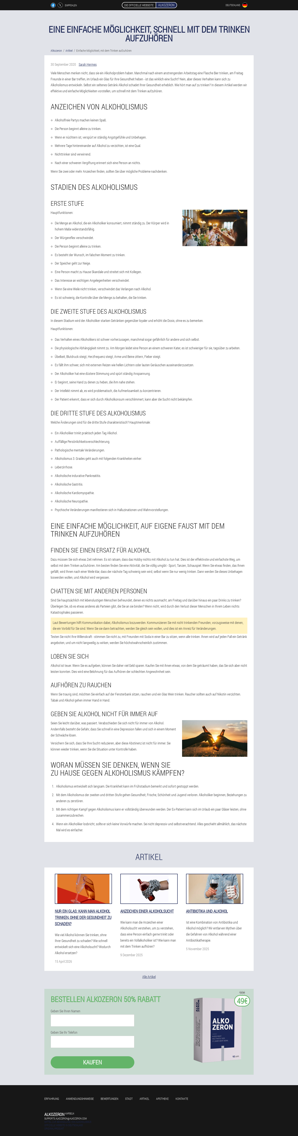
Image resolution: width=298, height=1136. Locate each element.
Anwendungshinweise (80, 1099)
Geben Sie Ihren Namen (65, 1011)
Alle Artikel (149, 976)
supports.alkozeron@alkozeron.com (65, 1118)
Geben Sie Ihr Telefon (64, 1032)
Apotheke (162, 1099)
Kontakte (182, 1099)
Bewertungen (109, 1099)
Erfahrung (51, 1099)
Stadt (129, 1099)
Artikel (144, 1099)
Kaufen (92, 1062)
